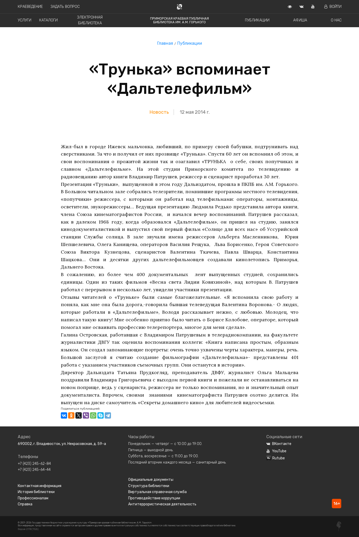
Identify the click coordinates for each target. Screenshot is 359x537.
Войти (333, 6)
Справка (25, 504)
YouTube (276, 451)
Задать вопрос (65, 6)
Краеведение (30, 6)
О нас (336, 20)
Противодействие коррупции (154, 498)
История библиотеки (36, 492)
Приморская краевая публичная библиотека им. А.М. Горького (179, 20)
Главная (165, 43)
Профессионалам (33, 498)
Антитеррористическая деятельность (162, 504)
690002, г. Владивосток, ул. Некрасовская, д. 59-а (62, 444)
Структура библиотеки (148, 486)
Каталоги (48, 20)
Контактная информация (39, 486)
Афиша (300, 20)
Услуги (24, 20)
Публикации (257, 20)
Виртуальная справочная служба (157, 492)
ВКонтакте (278, 444)
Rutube (275, 458)
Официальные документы (150, 479)
